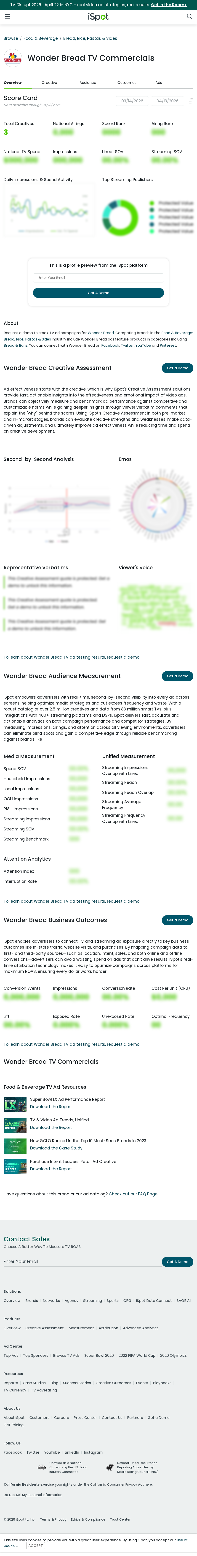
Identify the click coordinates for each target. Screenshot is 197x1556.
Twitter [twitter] (33, 1452)
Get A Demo (98, 292)
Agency (71, 1300)
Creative (49, 82)
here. (149, 1484)
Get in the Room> (169, 5)
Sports (113, 1300)
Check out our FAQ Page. (133, 1194)
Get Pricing (14, 1425)
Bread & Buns (15, 345)
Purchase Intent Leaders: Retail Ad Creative (73, 1161)
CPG (127, 1300)
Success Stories (77, 1383)
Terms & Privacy (53, 1519)
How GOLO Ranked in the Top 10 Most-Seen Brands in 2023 (88, 1141)
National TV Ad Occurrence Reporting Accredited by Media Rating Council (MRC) (137, 1467)
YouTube (143, 345)
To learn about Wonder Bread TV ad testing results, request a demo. (72, 657)
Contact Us (112, 1417)
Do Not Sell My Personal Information (33, 1494)
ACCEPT (35, 1545)
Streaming (92, 1300)
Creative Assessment (44, 1328)
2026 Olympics (173, 1355)
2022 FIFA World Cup (137, 1355)
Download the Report (51, 1106)
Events (142, 1383)
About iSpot (14, 1417)
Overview (13, 82)
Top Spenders (35, 1355)
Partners (135, 1417)
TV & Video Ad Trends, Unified (59, 1120)
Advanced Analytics (141, 1328)
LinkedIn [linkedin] (72, 1452)
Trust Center (120, 1519)
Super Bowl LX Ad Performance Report (67, 1099)
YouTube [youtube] (52, 1452)
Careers (61, 1417)
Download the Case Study (56, 1148)
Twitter (127, 345)
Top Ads (11, 1355)
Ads (158, 82)
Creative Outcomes (113, 1383)
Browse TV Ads (66, 1355)
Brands (31, 1300)
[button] (154, 101)
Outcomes (126, 82)
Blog (54, 1383)
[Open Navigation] (7, 16)
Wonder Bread (101, 332)
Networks (51, 1300)
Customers (39, 1417)
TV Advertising (44, 1390)
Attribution (108, 1328)
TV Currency (15, 1390)
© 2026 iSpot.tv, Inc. (19, 1519)
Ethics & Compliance (88, 1519)
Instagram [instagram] (93, 1452)
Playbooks (162, 1383)
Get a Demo (177, 368)
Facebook (110, 345)
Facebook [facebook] (13, 1452)
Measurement (81, 1328)
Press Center (85, 1417)
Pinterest (168, 345)
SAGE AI (184, 1300)
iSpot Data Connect (154, 1300)
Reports (11, 1383)
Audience (88, 82)
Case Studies (34, 1383)
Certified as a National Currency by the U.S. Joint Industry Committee (68, 1467)
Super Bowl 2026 (99, 1355)
